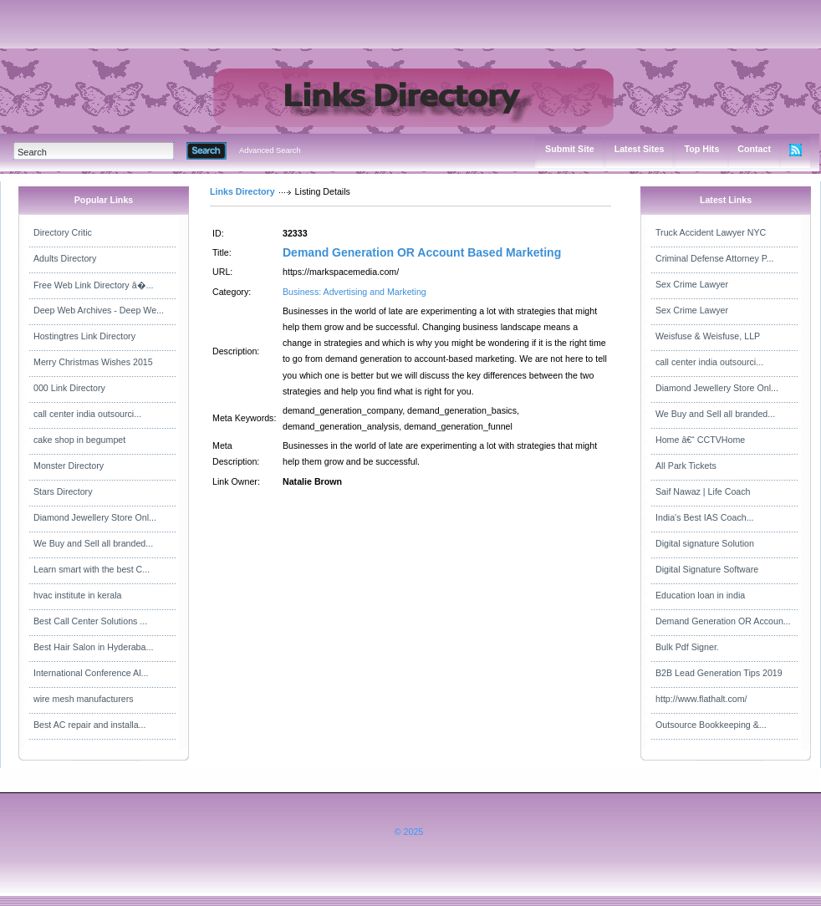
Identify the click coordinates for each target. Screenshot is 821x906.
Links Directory (242, 191)
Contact (754, 149)
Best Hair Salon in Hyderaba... (93, 647)
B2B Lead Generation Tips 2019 (719, 673)
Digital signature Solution (704, 543)
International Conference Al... (90, 673)
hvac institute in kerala (77, 595)
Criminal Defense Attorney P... (714, 258)
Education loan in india (700, 595)
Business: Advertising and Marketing (354, 292)
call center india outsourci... (87, 414)
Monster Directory (68, 466)
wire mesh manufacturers (83, 699)
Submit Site (569, 149)
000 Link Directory (69, 388)
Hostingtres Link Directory (84, 336)
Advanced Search (270, 150)
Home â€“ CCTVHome (700, 440)
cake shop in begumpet (79, 440)
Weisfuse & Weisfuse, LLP (707, 336)
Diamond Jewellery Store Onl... (94, 517)
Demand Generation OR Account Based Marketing (422, 252)
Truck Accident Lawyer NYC (710, 232)
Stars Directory (62, 491)
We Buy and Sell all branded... (93, 543)
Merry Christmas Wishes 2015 (93, 362)
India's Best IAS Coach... (704, 517)
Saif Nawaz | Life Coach (703, 491)
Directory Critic (62, 232)
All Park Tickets (685, 466)
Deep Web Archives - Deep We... (98, 310)
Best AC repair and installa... (89, 725)
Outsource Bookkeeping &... (711, 725)
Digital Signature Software (706, 569)
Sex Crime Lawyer (691, 284)
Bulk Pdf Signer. (687, 647)
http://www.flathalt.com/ (701, 699)
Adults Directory (64, 258)
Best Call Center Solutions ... (90, 621)
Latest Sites (639, 149)
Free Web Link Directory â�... (93, 285)
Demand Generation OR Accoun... (723, 621)
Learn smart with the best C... (91, 569)
